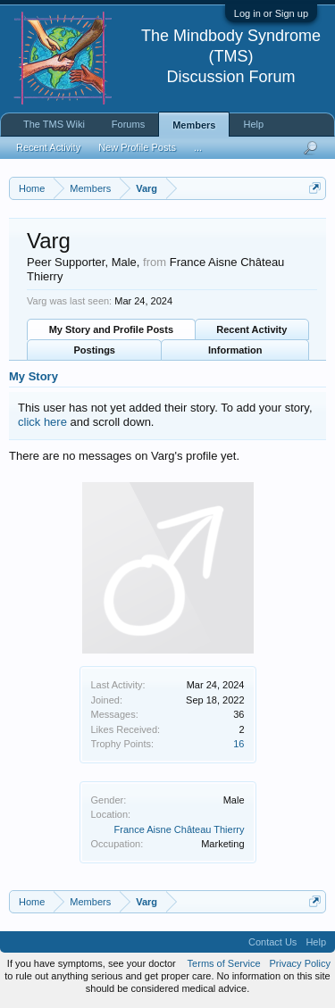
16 (238, 743)
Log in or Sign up (271, 13)
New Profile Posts (137, 147)
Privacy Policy (300, 963)
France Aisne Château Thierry (179, 829)
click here (42, 422)
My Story (33, 376)
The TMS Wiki (54, 124)
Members (193, 125)
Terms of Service (224, 963)
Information (235, 350)
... (198, 147)
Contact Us (272, 942)
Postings (94, 350)
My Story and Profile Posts (111, 329)
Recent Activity (251, 329)
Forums (128, 124)
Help (253, 124)
